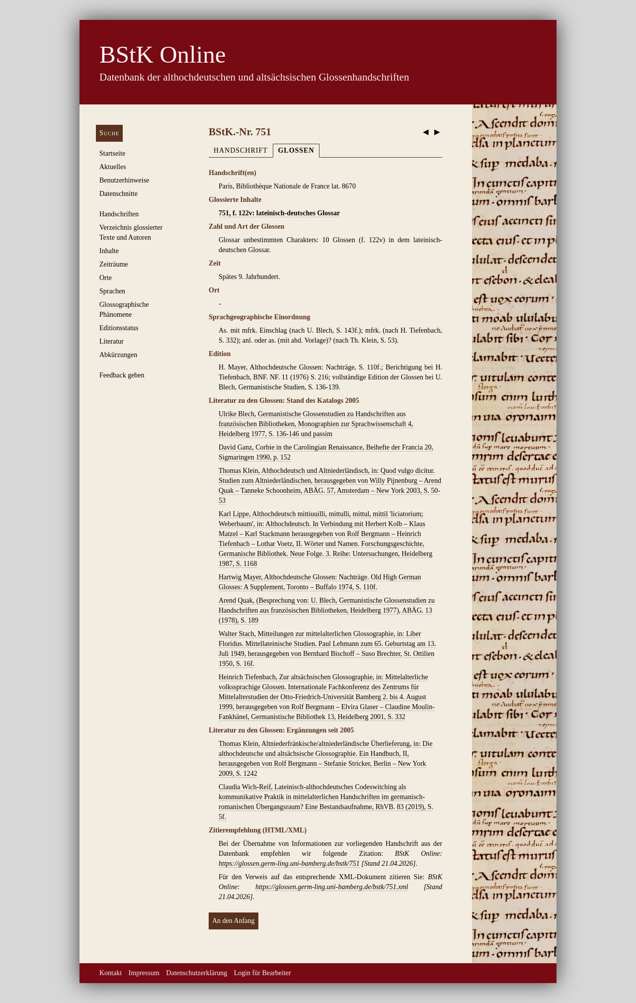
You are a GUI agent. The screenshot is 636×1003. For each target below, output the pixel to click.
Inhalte (109, 251)
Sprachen (112, 291)
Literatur (111, 341)
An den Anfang (233, 920)
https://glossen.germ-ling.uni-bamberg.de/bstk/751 (289, 863)
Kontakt (110, 973)
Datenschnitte (118, 193)
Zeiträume (113, 264)
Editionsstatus (119, 328)
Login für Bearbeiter (262, 973)
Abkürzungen (118, 355)
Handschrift (241, 150)
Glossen (296, 150)
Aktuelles (112, 167)
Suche (109, 133)
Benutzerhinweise (124, 180)
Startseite (112, 153)
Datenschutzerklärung (196, 973)
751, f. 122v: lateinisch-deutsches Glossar (279, 213)
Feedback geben (122, 375)
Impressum (144, 973)
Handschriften (119, 214)
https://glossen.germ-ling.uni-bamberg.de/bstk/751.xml (331, 887)
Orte (105, 277)
